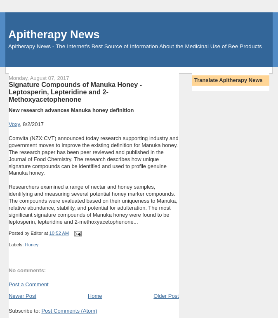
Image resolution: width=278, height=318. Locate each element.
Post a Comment (29, 284)
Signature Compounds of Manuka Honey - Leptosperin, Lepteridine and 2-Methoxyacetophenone (75, 92)
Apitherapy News (53, 34)
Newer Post (22, 296)
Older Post (166, 296)
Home (95, 296)
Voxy (14, 124)
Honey (31, 244)
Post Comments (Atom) (69, 311)
